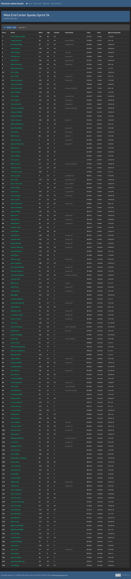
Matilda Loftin (16, 311)
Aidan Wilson (15, 307)
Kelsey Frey (15, 148)
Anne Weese (15, 370)
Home (29, 3)
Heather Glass (16, 227)
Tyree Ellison (15, 100)
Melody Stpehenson (18, 346)
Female (9, 27)
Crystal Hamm (16, 410)
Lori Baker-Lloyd (17, 315)
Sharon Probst (16, 319)
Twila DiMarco (16, 390)
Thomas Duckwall (17, 108)
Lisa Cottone (15, 450)
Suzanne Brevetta (17, 144)
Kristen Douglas (16, 335)
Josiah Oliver (15, 48)
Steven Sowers (16, 104)
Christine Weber (17, 394)
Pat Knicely (15, 132)
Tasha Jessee (15, 176)
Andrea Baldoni (16, 490)
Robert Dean (15, 187)
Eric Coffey (15, 72)
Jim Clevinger (15, 195)
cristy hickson (16, 466)
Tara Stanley (15, 533)
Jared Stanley (15, 537)
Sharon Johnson (16, 207)
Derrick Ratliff (16, 506)
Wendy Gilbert (16, 557)
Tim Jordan (15, 96)
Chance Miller (15, 211)
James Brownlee (17, 84)
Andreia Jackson (17, 80)
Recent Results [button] (56, 3)
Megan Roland (16, 243)
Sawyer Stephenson (18, 350)
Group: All (21, 27)
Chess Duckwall (16, 88)
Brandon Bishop (16, 44)
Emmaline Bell (16, 354)
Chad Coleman (16, 120)
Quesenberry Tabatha (19, 458)
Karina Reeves (16, 406)
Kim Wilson (15, 255)
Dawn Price (15, 287)
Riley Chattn (15, 521)
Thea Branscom (16, 172)
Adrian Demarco (17, 203)
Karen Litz (14, 549)
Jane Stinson (15, 235)
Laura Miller (15, 454)
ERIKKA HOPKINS (17, 525)
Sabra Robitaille (16, 128)
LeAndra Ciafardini (17, 502)
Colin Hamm (15, 414)
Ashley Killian (15, 358)
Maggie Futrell (16, 446)
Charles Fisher (16, 430)
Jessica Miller (15, 156)
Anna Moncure (16, 140)
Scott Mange (15, 422)
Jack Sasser (15, 553)
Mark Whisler (15, 52)
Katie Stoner (15, 343)
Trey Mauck (15, 565)
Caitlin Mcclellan (16, 378)
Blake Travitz (15, 164)
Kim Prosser (15, 136)
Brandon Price (16, 168)
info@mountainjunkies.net (60, 575)
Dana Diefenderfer (17, 267)
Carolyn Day (15, 291)
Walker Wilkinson (17, 124)
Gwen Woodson (16, 327)
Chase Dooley (16, 152)
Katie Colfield (15, 92)
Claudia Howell (16, 366)
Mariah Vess (15, 331)
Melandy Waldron (17, 438)
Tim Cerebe (15, 160)
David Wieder (16, 510)
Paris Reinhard (16, 514)
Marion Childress (17, 247)
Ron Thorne (15, 374)
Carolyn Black (16, 478)
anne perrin (15, 545)
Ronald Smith (15, 398)
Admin (118, 575)
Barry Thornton (16, 183)
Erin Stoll (14, 323)
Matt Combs (15, 199)
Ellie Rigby (14, 295)
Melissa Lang (15, 259)
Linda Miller (15, 474)
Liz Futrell (14, 442)
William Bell (15, 482)
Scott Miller (15, 231)
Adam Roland (15, 239)
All (4, 27)
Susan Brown (15, 279)
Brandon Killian (16, 362)
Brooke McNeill (16, 116)
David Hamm (15, 418)
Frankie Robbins (16, 541)
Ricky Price (15, 215)
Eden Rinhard (15, 517)
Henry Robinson (16, 251)
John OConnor (16, 494)
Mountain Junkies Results (12, 3)
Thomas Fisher (16, 426)
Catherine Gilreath (17, 303)
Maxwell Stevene (17, 68)
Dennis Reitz (15, 462)
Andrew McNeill (16, 112)
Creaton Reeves (16, 402)
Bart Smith (14, 179)
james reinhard (16, 263)
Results (46, 3)
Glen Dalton (15, 219)
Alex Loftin (15, 76)
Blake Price (15, 283)
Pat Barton (15, 191)
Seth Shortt (15, 60)
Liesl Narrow (15, 56)
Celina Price (15, 486)
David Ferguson (16, 382)
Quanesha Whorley (18, 561)
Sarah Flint (14, 339)
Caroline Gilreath (17, 299)
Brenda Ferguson (17, 271)
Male (14, 27)
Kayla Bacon (15, 223)
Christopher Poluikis (18, 36)
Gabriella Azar (16, 470)
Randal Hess (15, 434)
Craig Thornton (16, 40)
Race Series (37, 3)
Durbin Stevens (16, 64)
